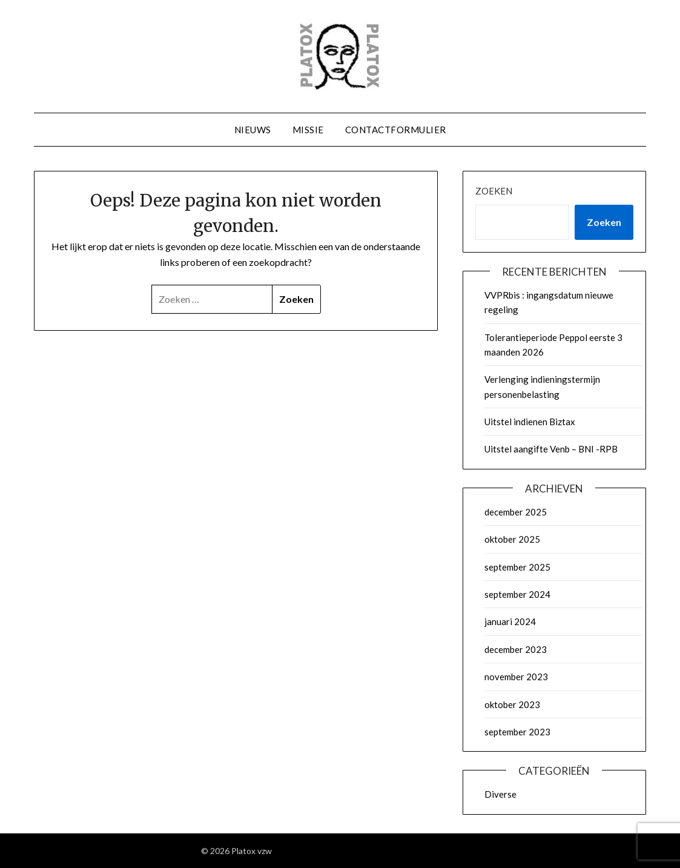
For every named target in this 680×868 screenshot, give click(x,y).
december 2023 (515, 649)
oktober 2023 (512, 704)
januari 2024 (510, 621)
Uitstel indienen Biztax (529, 421)
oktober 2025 (512, 539)
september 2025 (517, 567)
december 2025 (515, 511)
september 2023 (517, 731)
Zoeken (493, 190)
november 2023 (516, 676)
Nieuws (252, 129)
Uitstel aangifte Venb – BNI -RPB (551, 448)
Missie (308, 129)
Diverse (500, 794)
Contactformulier (395, 129)
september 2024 (517, 594)
